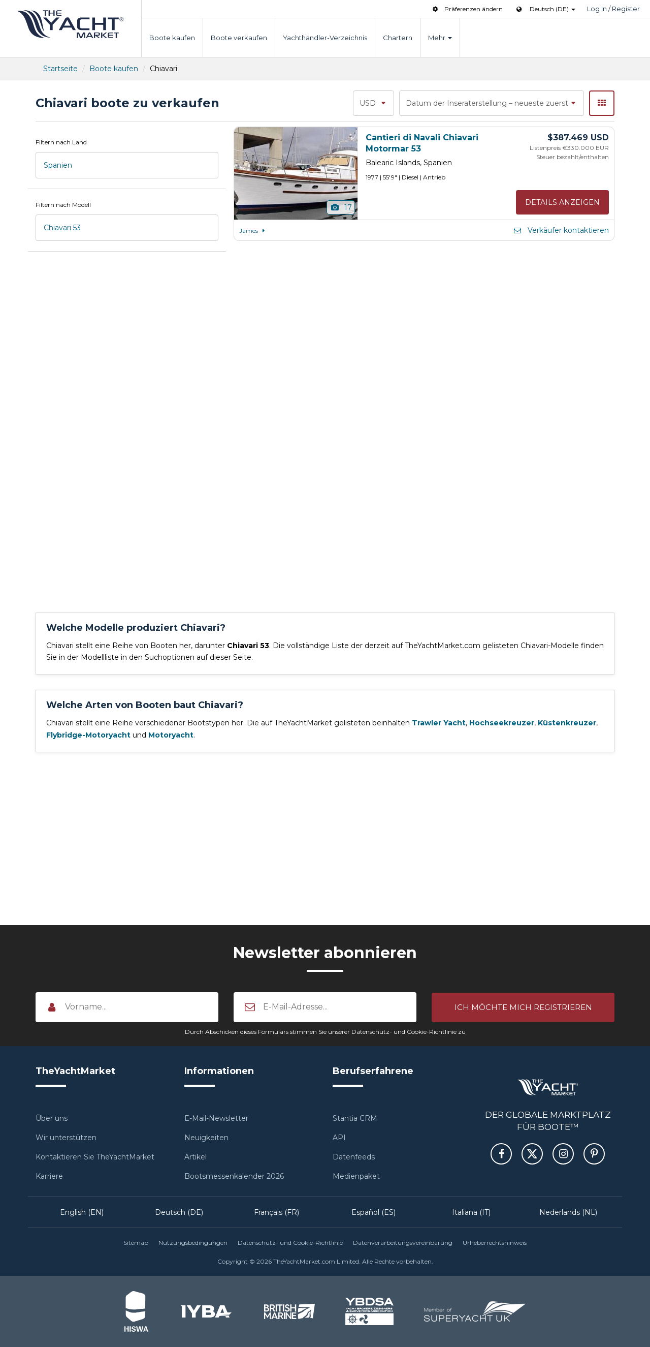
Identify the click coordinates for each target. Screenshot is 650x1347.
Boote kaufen (172, 38)
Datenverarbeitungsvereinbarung (402, 1242)
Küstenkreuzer (567, 722)
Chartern (397, 38)
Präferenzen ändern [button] (467, 9)
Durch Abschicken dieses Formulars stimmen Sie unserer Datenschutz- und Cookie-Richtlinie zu (325, 1031)
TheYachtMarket (70, 24)
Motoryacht (170, 735)
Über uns (52, 1118)
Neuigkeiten (206, 1137)
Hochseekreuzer (501, 722)
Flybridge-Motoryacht (88, 735)
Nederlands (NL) (568, 1212)
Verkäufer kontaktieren (560, 230)
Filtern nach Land (61, 142)
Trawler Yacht (439, 722)
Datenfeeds (354, 1156)
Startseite (60, 68)
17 (341, 207)
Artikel (195, 1156)
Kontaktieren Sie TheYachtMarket (95, 1156)
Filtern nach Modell (63, 204)
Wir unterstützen (66, 1137)
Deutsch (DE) (179, 1212)
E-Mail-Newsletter (216, 1118)
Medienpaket (356, 1176)
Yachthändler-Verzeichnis (325, 38)
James (253, 230)
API (339, 1137)
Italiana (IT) (471, 1212)
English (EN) (82, 1212)
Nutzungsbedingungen (193, 1242)
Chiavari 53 (62, 227)
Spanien (58, 165)
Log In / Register (613, 9)
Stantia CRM (355, 1118)
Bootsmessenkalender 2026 (234, 1176)
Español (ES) (373, 1212)
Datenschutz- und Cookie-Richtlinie (290, 1242)
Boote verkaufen (239, 38)
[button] (523, 1007)
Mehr (440, 38)
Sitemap (135, 1242)
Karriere (49, 1176)
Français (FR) (276, 1212)
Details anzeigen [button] (562, 202)
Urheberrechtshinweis (495, 1242)
